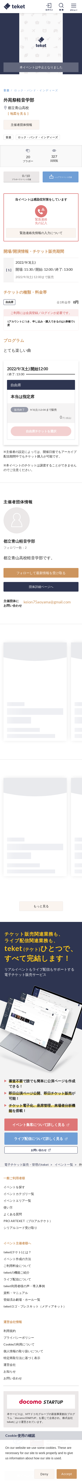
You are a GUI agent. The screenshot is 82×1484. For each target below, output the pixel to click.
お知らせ (9, 1371)
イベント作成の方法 (17, 1259)
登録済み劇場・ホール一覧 (21, 1299)
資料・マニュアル (15, 1293)
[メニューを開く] (74, 6)
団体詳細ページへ (41, 587)
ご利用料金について (17, 1266)
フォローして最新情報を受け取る (41, 573)
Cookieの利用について (19, 1344)
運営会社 (9, 1364)
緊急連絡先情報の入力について (41, 233)
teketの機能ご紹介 (16, 1272)
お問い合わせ (12, 1378)
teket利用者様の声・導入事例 (24, 1286)
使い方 (8, 1207)
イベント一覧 (64, 1164)
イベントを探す (14, 1187)
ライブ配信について (17, 1279)
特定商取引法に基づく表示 (21, 1358)
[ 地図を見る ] (18, 113)
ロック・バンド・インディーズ (36, 90)
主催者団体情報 (21, 124)
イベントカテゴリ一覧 (18, 1194)
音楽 (6, 90)
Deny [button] (44, 1474)
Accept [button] (66, 1474)
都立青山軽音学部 (19, 541)
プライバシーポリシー (18, 1337)
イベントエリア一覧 (17, 1200)
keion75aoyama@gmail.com (47, 601)
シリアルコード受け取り (20, 1227)
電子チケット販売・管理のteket (26, 1164)
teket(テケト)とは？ (17, 1252)
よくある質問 (12, 1214)
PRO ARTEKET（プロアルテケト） (27, 1221)
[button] (6, 1464)
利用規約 (9, 1331)
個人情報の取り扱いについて (23, 1351)
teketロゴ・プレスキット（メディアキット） (34, 1306)
